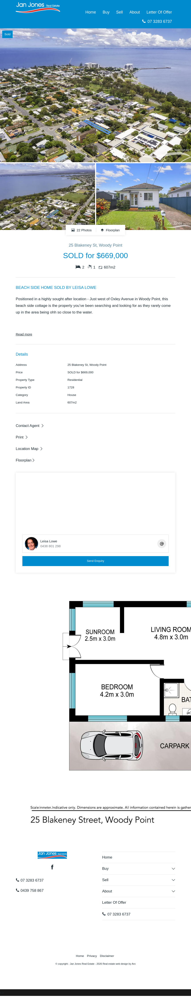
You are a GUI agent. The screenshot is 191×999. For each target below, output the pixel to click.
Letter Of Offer (159, 12)
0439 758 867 (30, 890)
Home (90, 12)
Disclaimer (107, 956)
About (134, 12)
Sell (119, 12)
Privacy (92, 956)
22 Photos (81, 230)
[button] (22, 437)
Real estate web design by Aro (119, 963)
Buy (106, 12)
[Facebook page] (52, 867)
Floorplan (110, 230)
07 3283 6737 (157, 21)
